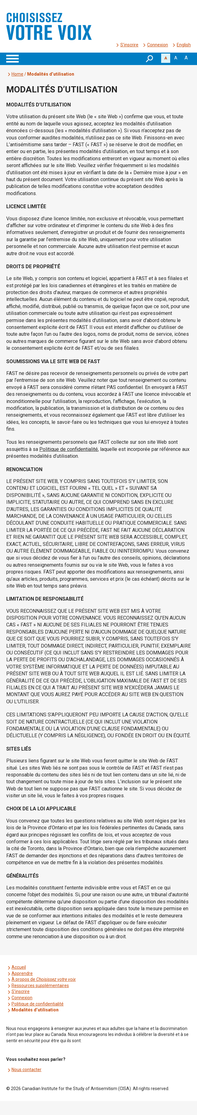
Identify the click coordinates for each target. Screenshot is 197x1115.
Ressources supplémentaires (40, 985)
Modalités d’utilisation (35, 1009)
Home (17, 74)
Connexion (157, 44)
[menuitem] (184, 45)
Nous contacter (26, 1069)
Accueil (19, 967)
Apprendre (22, 973)
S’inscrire (129, 44)
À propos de (44, 979)
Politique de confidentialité (38, 1003)
